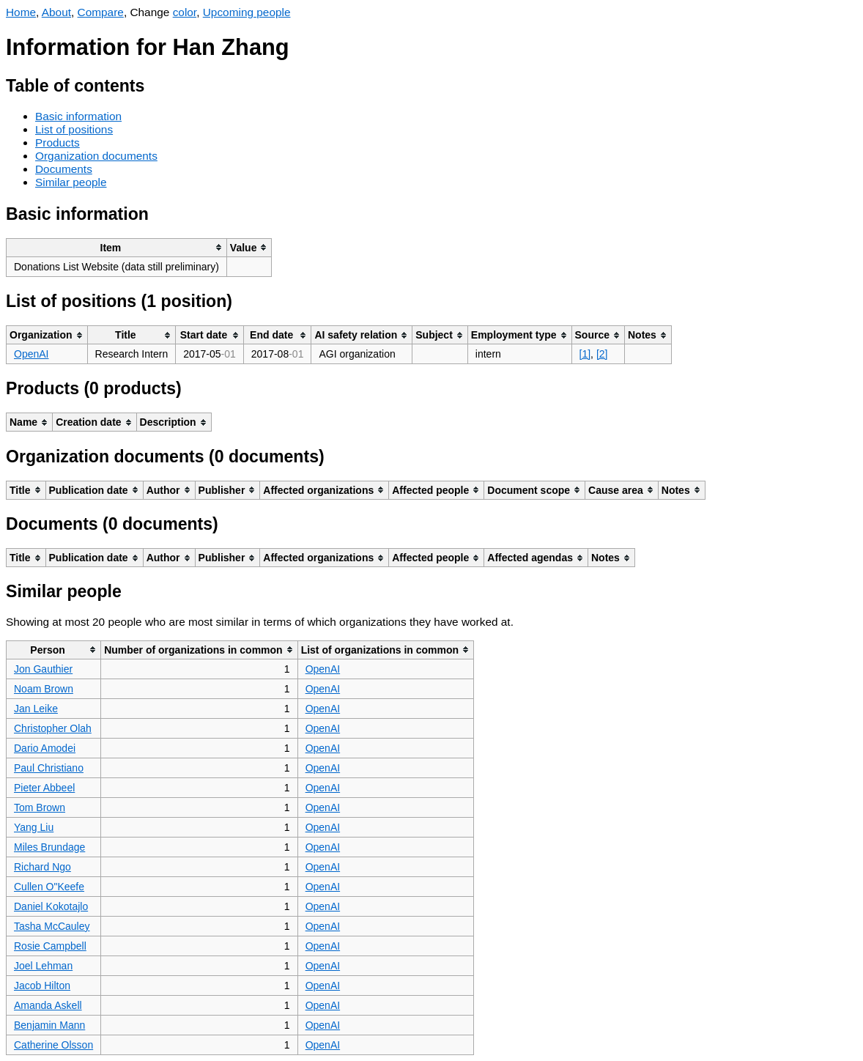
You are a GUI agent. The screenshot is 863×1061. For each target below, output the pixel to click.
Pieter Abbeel (44, 788)
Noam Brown (43, 689)
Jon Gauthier (43, 669)
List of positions (74, 129)
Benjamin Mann (49, 1025)
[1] (585, 354)
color (185, 12)
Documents (63, 169)
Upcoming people (247, 12)
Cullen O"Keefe (49, 886)
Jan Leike (36, 708)
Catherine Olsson (53, 1045)
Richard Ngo (42, 867)
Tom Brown (39, 807)
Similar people (71, 182)
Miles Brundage (49, 847)
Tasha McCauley (52, 926)
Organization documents (96, 155)
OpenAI (31, 354)
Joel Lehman (43, 966)
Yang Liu (33, 827)
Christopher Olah (53, 728)
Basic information (78, 116)
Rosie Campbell (50, 946)
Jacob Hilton (42, 985)
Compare (101, 12)
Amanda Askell (48, 1005)
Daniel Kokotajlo (51, 906)
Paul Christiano (49, 768)
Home (21, 12)
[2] (602, 354)
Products (57, 142)
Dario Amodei (44, 748)
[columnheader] (117, 247)
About (56, 12)
